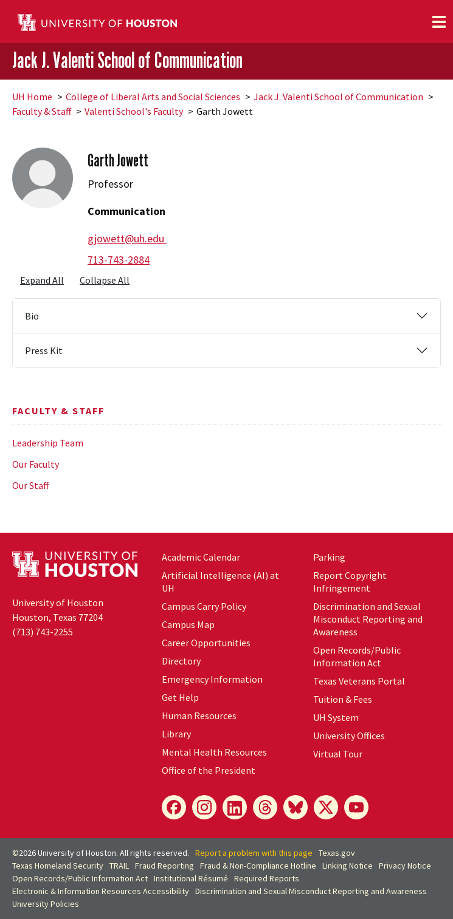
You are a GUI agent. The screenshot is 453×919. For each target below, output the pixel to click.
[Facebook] (174, 807)
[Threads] (265, 807)
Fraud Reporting (164, 865)
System (336, 717)
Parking (329, 557)
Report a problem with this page (254, 852)
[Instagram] (204, 807)
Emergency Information (212, 679)
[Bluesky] (295, 807)
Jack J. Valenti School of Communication (127, 60)
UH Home (32, 97)
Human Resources (199, 715)
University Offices (349, 735)
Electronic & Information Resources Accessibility (100, 891)
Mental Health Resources (214, 752)
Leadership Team (47, 443)
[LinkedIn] (235, 807)
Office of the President (208, 770)
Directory (181, 661)
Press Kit (44, 350)
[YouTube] (356, 807)
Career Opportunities (206, 643)
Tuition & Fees (342, 699)
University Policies (45, 903)
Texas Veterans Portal (359, 681)
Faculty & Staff (41, 111)
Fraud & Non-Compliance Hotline (258, 865)
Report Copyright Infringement (350, 581)
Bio (32, 316)
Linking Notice (347, 865)
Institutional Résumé (191, 878)
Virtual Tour (337, 754)
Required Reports (266, 878)
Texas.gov (337, 852)
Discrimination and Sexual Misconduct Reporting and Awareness (368, 619)
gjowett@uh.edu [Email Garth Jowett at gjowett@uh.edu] (127, 238)
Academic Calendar (201, 557)
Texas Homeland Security (57, 865)
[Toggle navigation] (439, 22)
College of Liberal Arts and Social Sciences (153, 97)
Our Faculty (35, 464)
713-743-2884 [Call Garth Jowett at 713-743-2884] (119, 260)
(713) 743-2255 (42, 632)
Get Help (180, 697)
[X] (326, 807)
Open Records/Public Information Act (357, 656)
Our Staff (30, 485)
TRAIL (119, 865)
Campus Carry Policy (204, 606)
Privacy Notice (405, 865)
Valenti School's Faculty (134, 111)
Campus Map (188, 624)
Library (176, 734)
